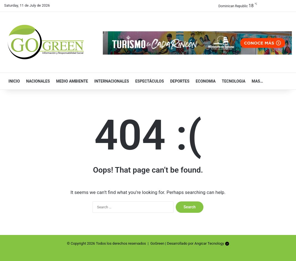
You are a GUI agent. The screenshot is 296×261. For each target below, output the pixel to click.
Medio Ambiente (71, 81)
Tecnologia (232, 81)
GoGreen (157, 243)
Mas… (256, 81)
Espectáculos (148, 81)
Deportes (178, 81)
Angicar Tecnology (209, 243)
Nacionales (37, 81)
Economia (204, 81)
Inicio (13, 81)
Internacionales (110, 81)
